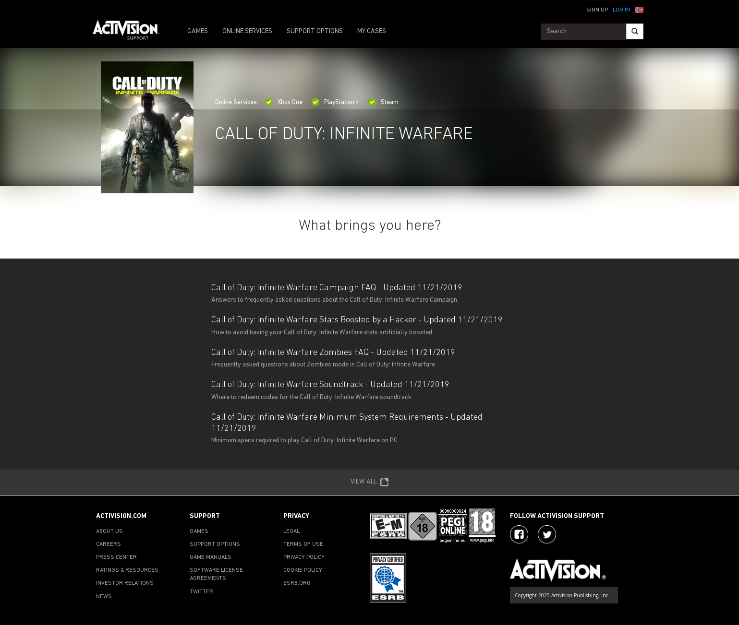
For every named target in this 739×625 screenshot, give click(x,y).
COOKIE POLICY (302, 570)
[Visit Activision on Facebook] (519, 534)
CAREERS (108, 544)
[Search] (634, 31)
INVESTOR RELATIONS (125, 583)
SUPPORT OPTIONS (315, 31)
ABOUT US (109, 531)
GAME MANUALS (210, 557)
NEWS (104, 597)
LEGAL (291, 531)
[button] (639, 9)
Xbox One (284, 102)
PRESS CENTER (116, 557)
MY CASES (371, 31)
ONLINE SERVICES (247, 31)
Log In (621, 10)
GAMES (197, 31)
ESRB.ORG (297, 583)
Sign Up (597, 10)
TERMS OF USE (303, 544)
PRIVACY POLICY (304, 557)
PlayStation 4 (335, 102)
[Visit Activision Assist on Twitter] (547, 534)
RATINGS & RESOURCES (127, 570)
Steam (383, 102)
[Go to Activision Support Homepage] (131, 32)
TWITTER (201, 592)
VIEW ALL (370, 482)
